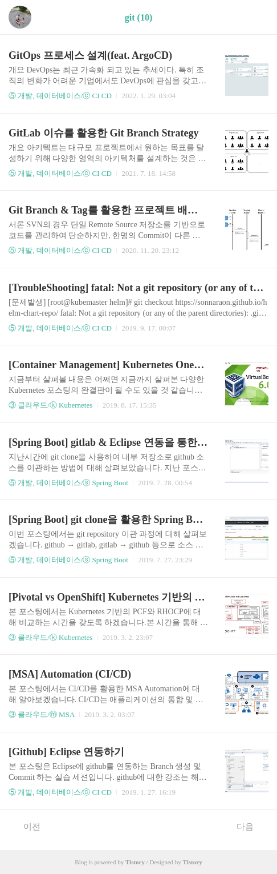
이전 (25, 826)
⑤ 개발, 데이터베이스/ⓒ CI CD (60, 95)
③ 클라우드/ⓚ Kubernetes (50, 405)
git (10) (138, 17)
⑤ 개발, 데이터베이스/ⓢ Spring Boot (68, 482)
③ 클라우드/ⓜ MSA (42, 714)
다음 (251, 826)
